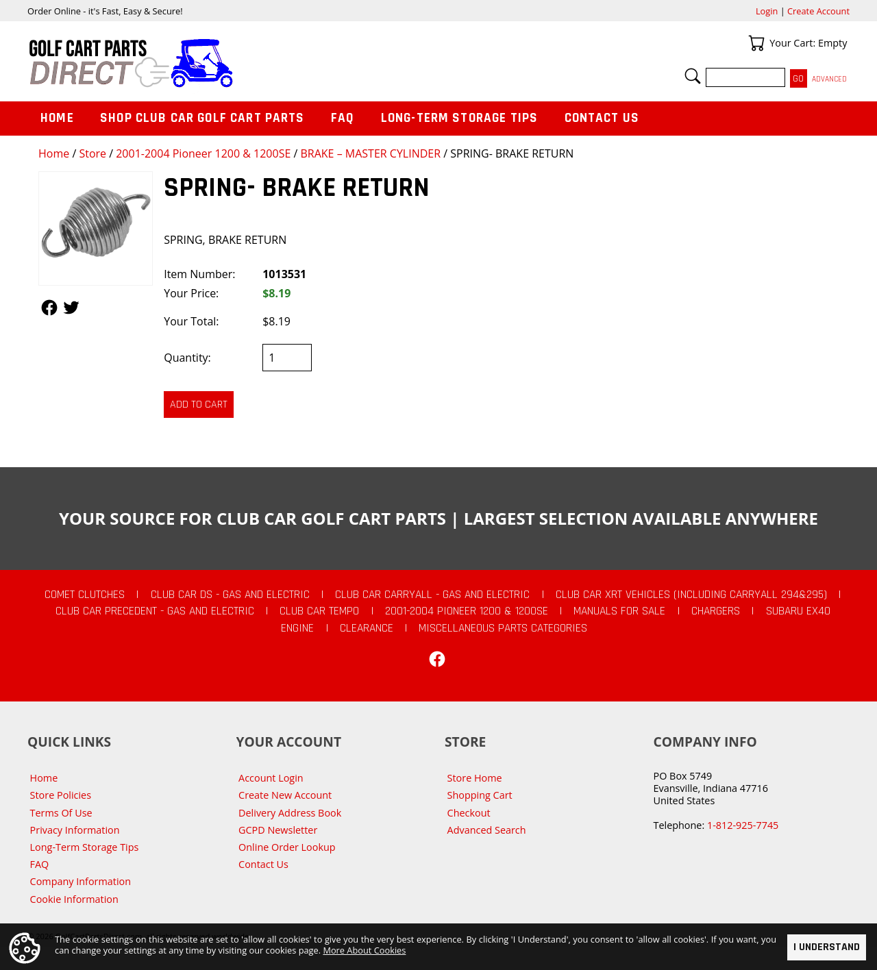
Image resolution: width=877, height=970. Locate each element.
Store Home (474, 777)
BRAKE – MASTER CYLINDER (370, 153)
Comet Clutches (85, 594)
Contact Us (602, 118)
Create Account (818, 11)
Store (92, 153)
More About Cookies (364, 951)
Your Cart (756, 43)
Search (693, 76)
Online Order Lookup (287, 847)
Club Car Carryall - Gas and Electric (432, 594)
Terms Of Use (61, 812)
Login (767, 11)
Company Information (80, 881)
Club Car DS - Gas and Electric (230, 594)
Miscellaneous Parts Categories (503, 628)
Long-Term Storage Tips (459, 118)
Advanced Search (486, 829)
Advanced (829, 79)
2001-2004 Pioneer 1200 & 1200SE (203, 153)
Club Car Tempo (319, 611)
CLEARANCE (366, 628)
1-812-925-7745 (742, 825)
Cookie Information (74, 899)
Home (53, 153)
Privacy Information (75, 829)
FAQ (342, 118)
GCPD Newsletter (277, 829)
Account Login (271, 777)
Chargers (715, 611)
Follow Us (49, 308)
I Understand (826, 948)
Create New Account (285, 794)
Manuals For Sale (619, 611)
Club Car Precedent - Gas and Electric (154, 611)
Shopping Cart (479, 794)
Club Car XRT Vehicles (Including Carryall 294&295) (691, 594)
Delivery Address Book (289, 812)
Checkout (469, 812)
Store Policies (60, 794)
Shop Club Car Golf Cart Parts (202, 118)
